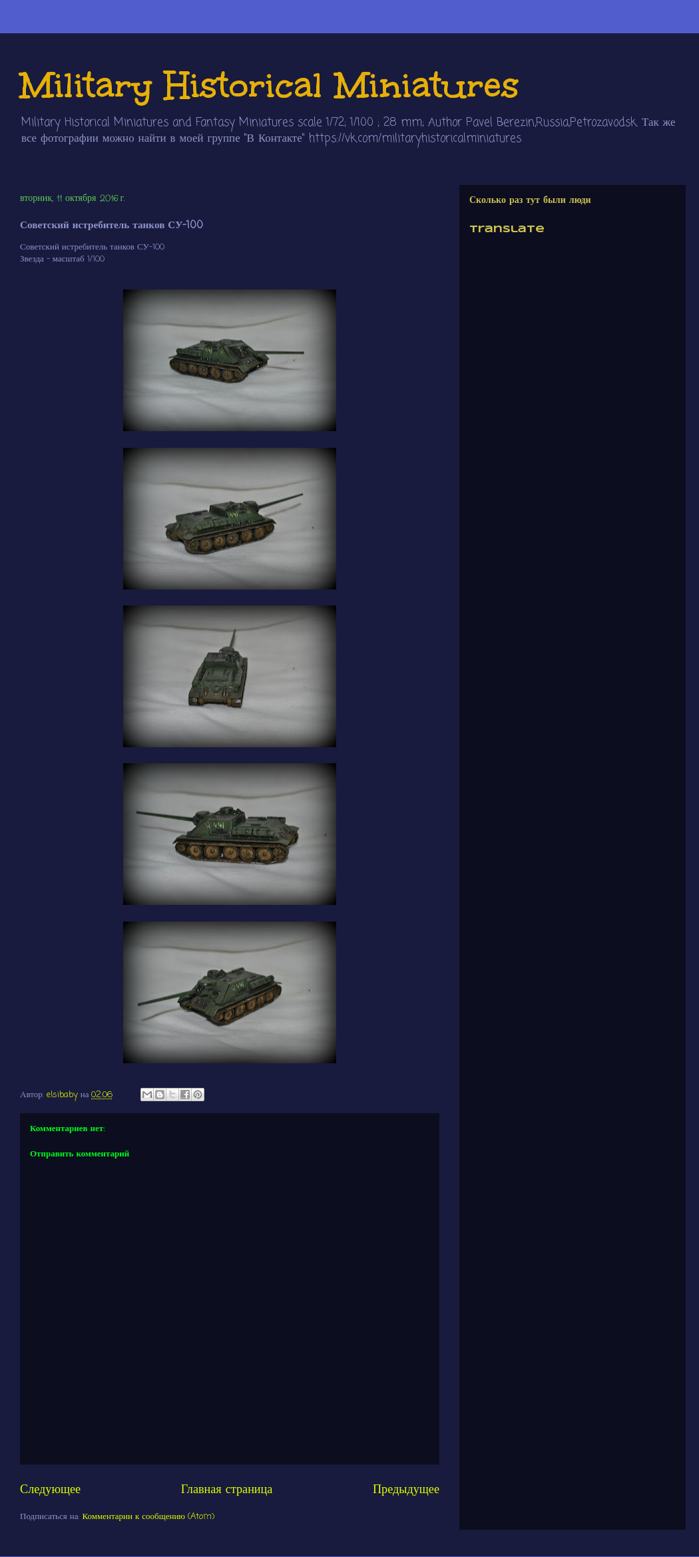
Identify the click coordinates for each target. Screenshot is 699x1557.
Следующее (50, 1489)
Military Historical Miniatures (269, 84)
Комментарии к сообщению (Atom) (149, 1516)
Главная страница (227, 1489)
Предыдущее (406, 1489)
